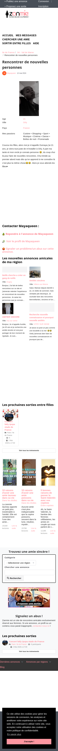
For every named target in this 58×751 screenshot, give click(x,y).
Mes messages (26, 35)
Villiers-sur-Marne (41, 284)
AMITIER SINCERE (11, 317)
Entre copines (47, 505)
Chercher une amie (16, 39)
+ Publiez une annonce (15, 1)
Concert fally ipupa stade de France (26, 641)
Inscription (43, 6)
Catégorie (10, 557)
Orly (25, 122)
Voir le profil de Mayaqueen (23, 241)
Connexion (43, 1)
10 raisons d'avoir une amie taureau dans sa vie (9, 494)
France (26, 128)
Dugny (9, 282)
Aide (36, 43)
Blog (2, 667)
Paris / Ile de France (19, 644)
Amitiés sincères (37, 280)
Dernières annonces (10, 662)
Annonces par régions (37, 662)
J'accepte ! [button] (29, 741)
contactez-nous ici (41, 626)
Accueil (8, 35)
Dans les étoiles (9, 500)
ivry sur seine (12, 321)
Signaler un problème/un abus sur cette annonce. (28, 250)
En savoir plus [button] (14, 734)
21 (24, 119)
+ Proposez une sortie (15, 6)
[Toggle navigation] (22, 662)
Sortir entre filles (16, 43)
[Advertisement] (30, 25)
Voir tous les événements (29, 450)
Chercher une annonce (17, 567)
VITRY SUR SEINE (41, 324)
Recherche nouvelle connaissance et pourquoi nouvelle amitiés (41, 317)
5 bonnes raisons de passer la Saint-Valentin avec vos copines (48, 496)
